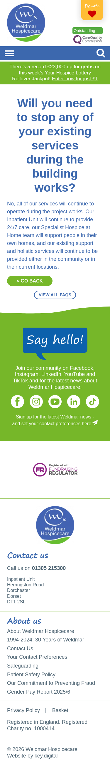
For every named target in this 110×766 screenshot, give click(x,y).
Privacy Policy (23, 710)
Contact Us (20, 648)
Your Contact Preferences (37, 657)
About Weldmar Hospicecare (40, 631)
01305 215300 (49, 568)
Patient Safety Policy (31, 675)
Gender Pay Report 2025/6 (38, 692)
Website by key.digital (32, 756)
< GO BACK (30, 280)
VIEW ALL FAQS (55, 294)
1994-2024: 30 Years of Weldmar (45, 640)
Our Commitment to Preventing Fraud (51, 683)
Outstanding (84, 30)
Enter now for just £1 (75, 78)
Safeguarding (22, 666)
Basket (60, 710)
